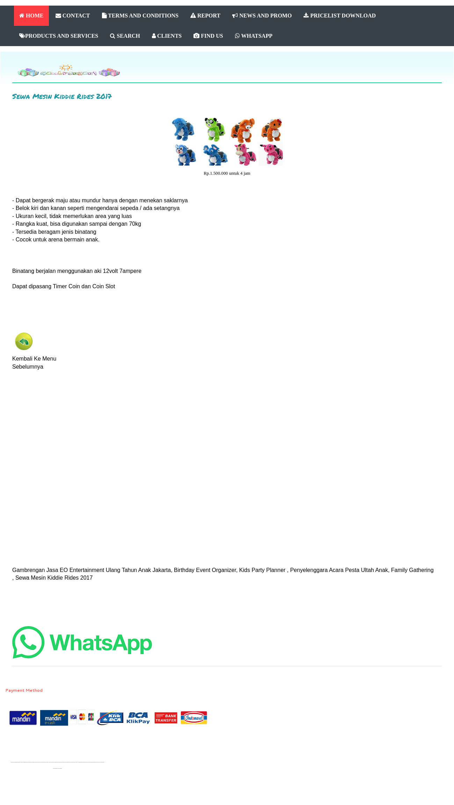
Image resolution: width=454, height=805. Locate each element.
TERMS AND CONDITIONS (140, 16)
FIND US (208, 36)
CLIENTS (167, 36)
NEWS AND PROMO (262, 16)
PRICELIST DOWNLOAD (339, 16)
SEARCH (125, 36)
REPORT (205, 16)
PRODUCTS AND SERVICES (58, 36)
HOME (31, 16)
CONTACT (73, 16)
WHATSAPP (253, 36)
